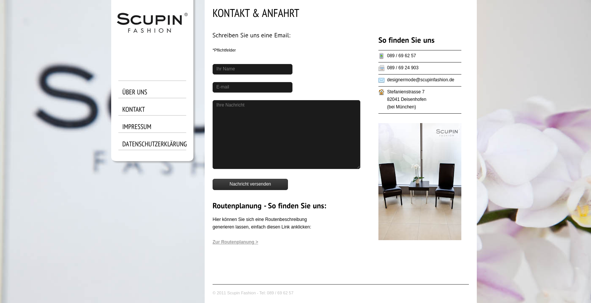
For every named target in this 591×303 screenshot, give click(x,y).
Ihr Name (225, 69)
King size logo (152, 34)
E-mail (222, 87)
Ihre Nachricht (230, 105)
